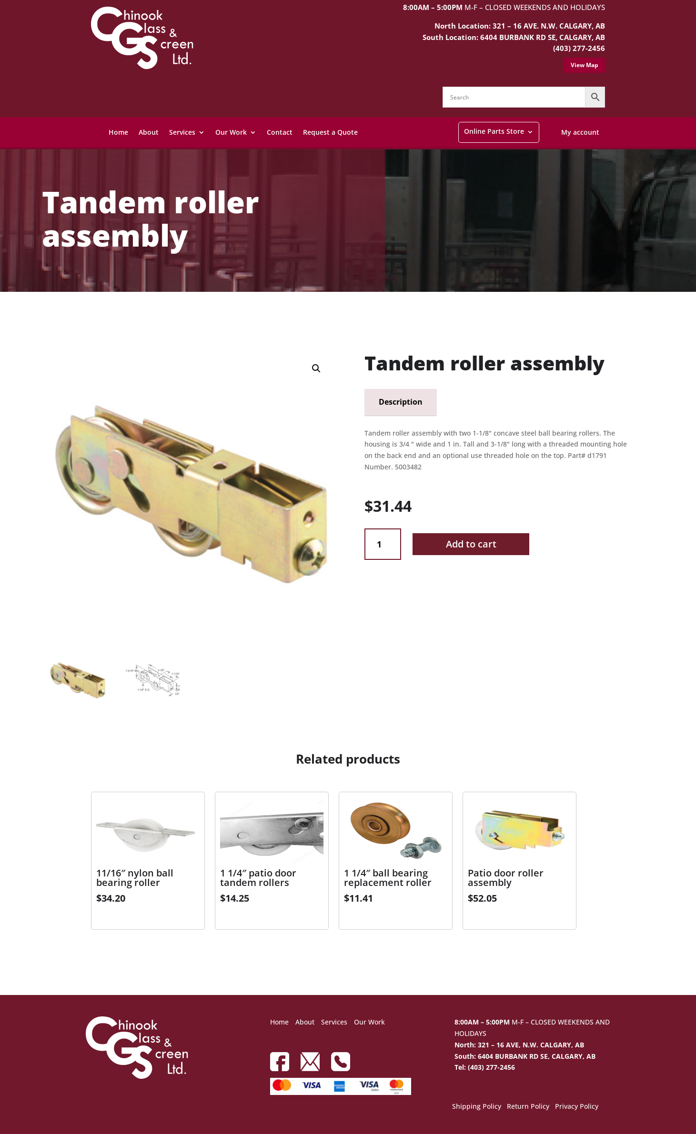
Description (401, 402)
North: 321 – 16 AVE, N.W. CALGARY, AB (519, 1044)
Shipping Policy (476, 1107)
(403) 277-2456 (579, 48)
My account (580, 132)
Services (182, 132)
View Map (584, 65)
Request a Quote (330, 132)
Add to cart (471, 543)
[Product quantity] (382, 544)
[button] (316, 368)
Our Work (231, 132)
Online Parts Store (494, 131)
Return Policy (528, 1107)
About (149, 132)
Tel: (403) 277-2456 (484, 1067)
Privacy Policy (576, 1107)
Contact (280, 132)
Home (118, 132)
